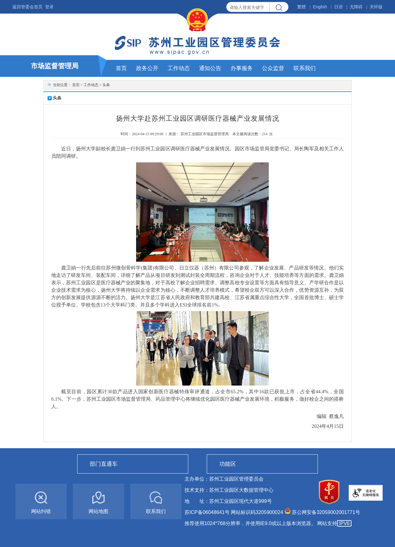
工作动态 (91, 85)
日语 (338, 6)
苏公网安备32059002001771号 (326, 512)
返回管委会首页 (27, 6)
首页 (76, 85)
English (320, 6)
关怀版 (376, 6)
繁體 (301, 6)
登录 (49, 6)
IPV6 (344, 523)
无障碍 (356, 6)
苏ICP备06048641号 (207, 512)
